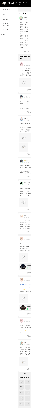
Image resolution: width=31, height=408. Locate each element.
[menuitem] (9, 10)
